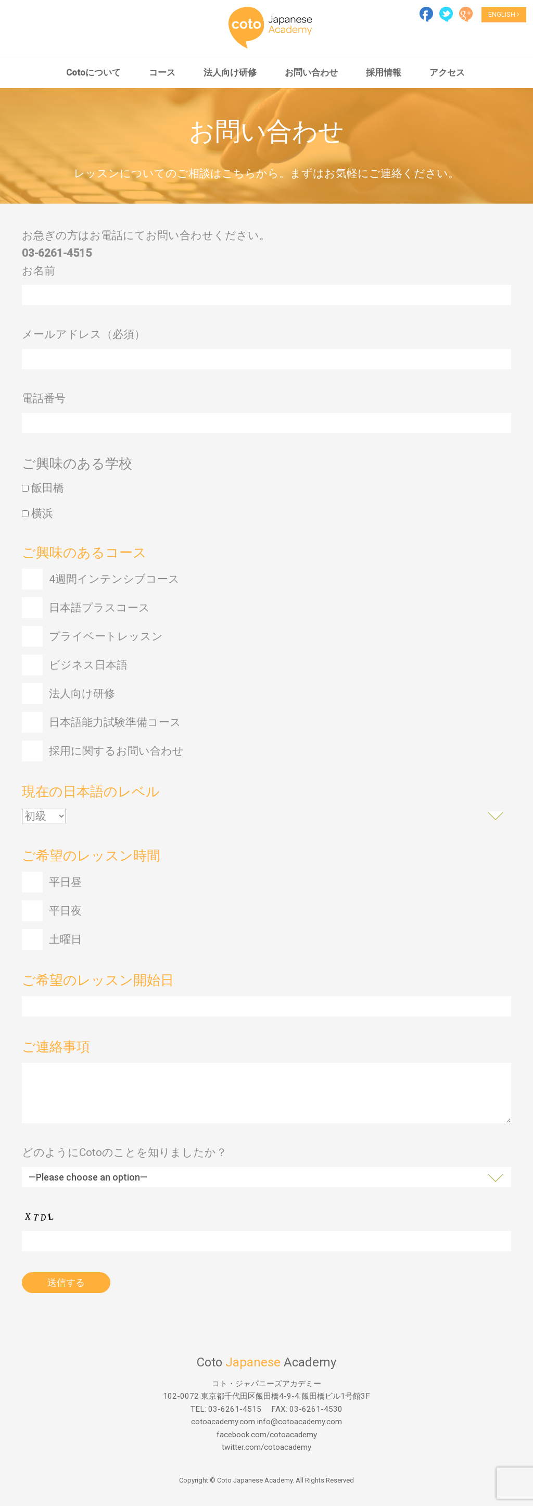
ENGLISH (503, 14)
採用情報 (383, 72)
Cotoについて (93, 72)
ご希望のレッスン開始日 (98, 984)
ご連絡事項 (56, 1050)
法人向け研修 (230, 72)
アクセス (447, 72)
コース (162, 72)
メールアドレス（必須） (83, 338)
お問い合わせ (311, 72)
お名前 (38, 274)
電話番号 (44, 402)
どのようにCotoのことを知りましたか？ (124, 1156)
